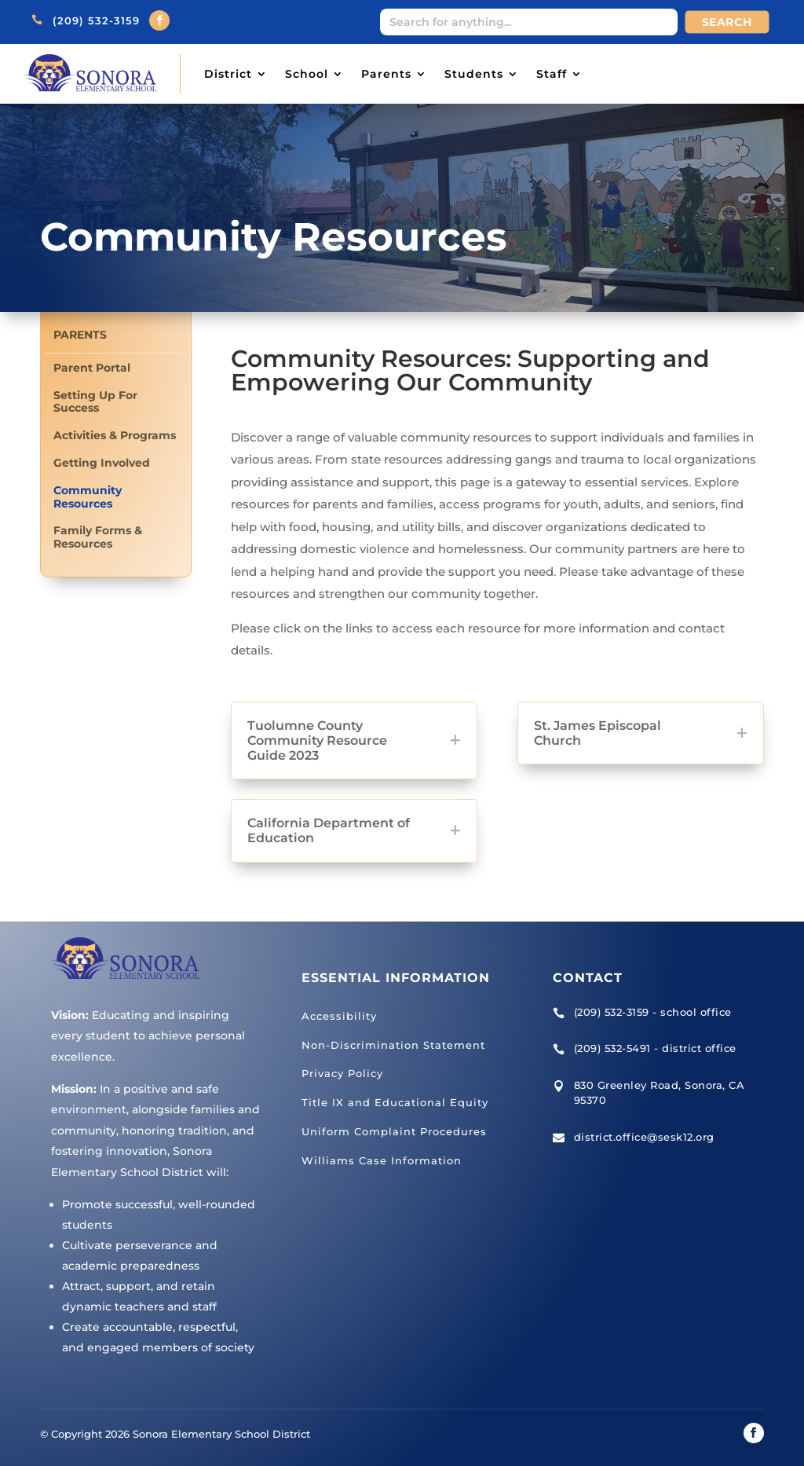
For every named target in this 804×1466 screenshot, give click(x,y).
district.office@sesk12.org (644, 1137)
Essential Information (396, 977)
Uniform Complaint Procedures (394, 1131)
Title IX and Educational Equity (395, 1102)
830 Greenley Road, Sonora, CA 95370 (659, 1093)
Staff (551, 74)
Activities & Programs (114, 435)
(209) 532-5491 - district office (655, 1048)
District (228, 74)
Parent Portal (91, 368)
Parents (386, 74)
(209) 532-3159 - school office (653, 1012)
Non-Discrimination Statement (393, 1045)
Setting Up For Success (95, 402)
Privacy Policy (342, 1073)
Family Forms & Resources (97, 537)
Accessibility (339, 1016)
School (306, 74)
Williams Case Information (382, 1160)
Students (473, 74)
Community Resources (87, 497)
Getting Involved (101, 463)
